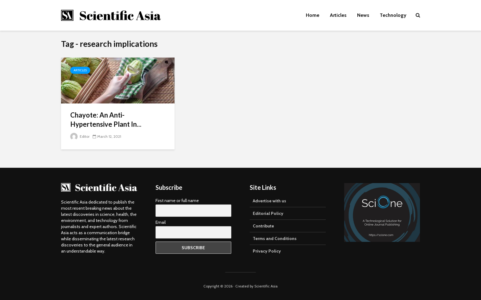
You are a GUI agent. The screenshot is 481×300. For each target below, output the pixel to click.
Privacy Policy (267, 251)
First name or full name (177, 200)
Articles (338, 15)
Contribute (263, 226)
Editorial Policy (268, 213)
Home (312, 15)
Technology (393, 15)
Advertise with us (269, 201)
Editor (80, 136)
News (363, 15)
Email (161, 222)
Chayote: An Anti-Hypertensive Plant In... (105, 119)
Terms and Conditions (275, 238)
